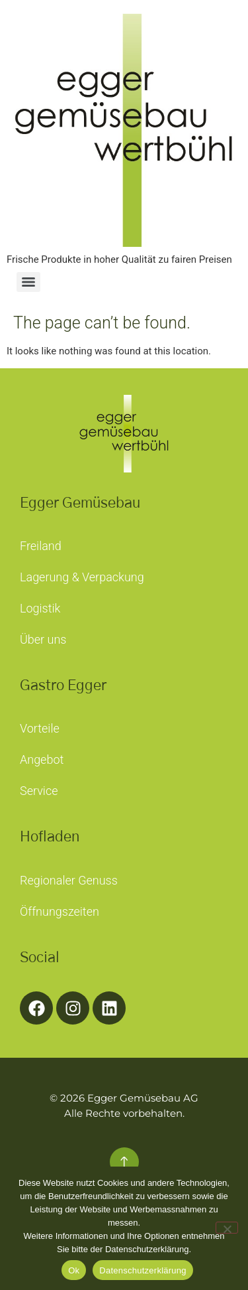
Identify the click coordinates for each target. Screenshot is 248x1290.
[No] (227, 1228)
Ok (73, 1270)
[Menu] (28, 282)
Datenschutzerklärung (142, 1270)
